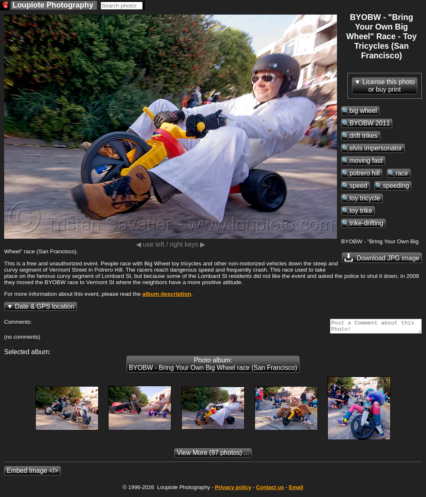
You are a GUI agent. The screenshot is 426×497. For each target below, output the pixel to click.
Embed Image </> (32, 473)
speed (358, 185)
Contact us (270, 490)
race (401, 173)
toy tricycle (364, 198)
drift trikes (363, 135)
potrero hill (364, 173)
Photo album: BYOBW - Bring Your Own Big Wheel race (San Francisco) (213, 366)
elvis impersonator (375, 148)
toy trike (360, 210)
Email (296, 490)
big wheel (363, 110)
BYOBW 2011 (369, 123)
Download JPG (381, 257)
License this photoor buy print (388, 85)
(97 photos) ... (213, 455)
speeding (396, 185)
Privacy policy (233, 490)
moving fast (366, 160)
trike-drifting (366, 223)
